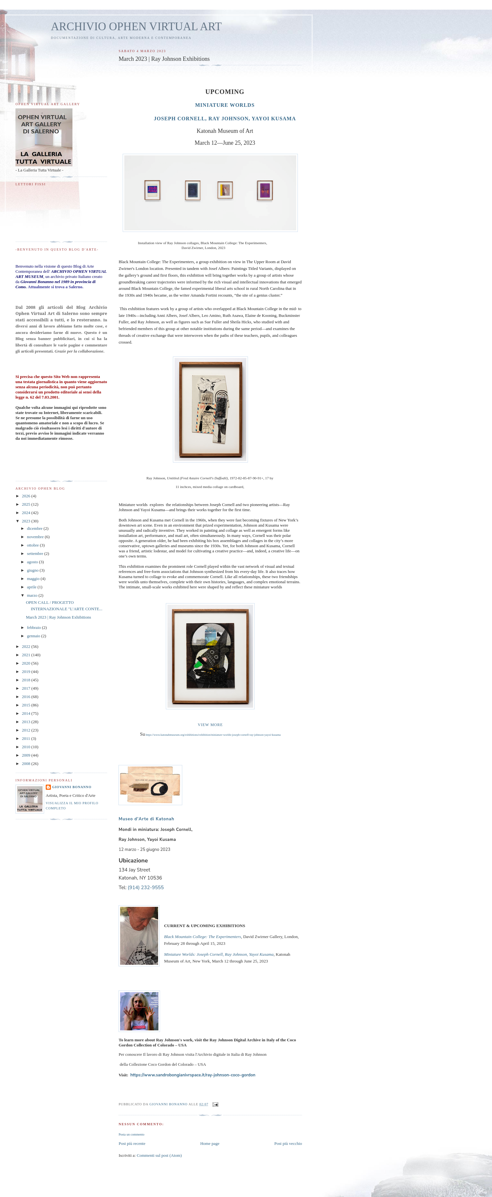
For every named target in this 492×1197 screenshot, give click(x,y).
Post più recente (131, 1143)
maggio (34, 578)
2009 (26, 755)
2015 (26, 705)
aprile (32, 587)
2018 (26, 679)
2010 (26, 746)
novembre (36, 536)
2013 (26, 721)
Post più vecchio (288, 1143)
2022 (26, 646)
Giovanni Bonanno (71, 787)
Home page (210, 1143)
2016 (26, 696)
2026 (26, 495)
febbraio (34, 627)
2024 (26, 512)
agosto (33, 561)
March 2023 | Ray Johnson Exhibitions (58, 617)
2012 (26, 730)
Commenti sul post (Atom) (159, 1155)
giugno (33, 570)
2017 (26, 688)
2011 (26, 738)
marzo (33, 595)
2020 (26, 663)
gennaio (34, 635)
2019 (26, 671)
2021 (26, 654)
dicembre (35, 528)
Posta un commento (131, 1134)
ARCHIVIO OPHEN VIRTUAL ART (136, 26)
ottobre (33, 545)
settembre (35, 553)
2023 (26, 521)
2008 (26, 763)
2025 (26, 504)
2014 (26, 713)
